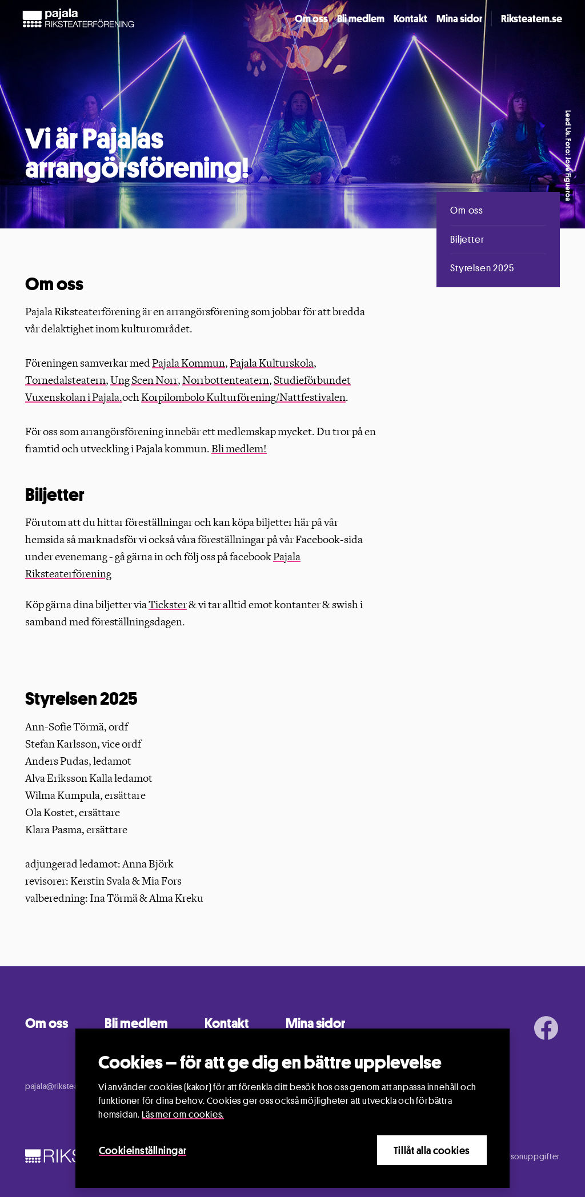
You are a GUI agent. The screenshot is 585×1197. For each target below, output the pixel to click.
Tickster (168, 605)
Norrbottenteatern (225, 380)
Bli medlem (360, 18)
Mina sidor (459, 18)
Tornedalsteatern (65, 380)
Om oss (311, 18)
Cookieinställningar (142, 1150)
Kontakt (410, 18)
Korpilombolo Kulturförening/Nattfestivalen (243, 397)
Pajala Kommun (188, 363)
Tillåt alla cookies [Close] (432, 1150)
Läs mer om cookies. (183, 1114)
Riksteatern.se (531, 18)
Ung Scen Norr (144, 380)
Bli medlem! (239, 449)
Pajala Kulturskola (272, 363)
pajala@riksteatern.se (64, 1085)
